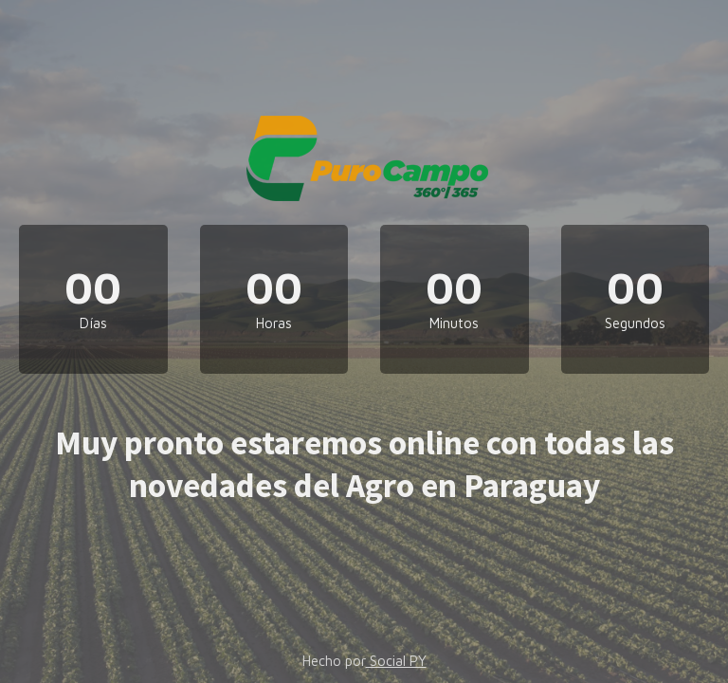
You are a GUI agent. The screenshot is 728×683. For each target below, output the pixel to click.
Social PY (396, 661)
